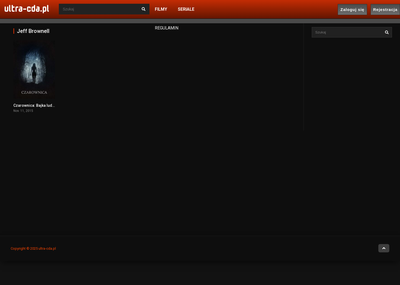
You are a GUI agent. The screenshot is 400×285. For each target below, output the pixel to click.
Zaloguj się (352, 9)
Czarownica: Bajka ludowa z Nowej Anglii (49, 105)
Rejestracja (385, 9)
